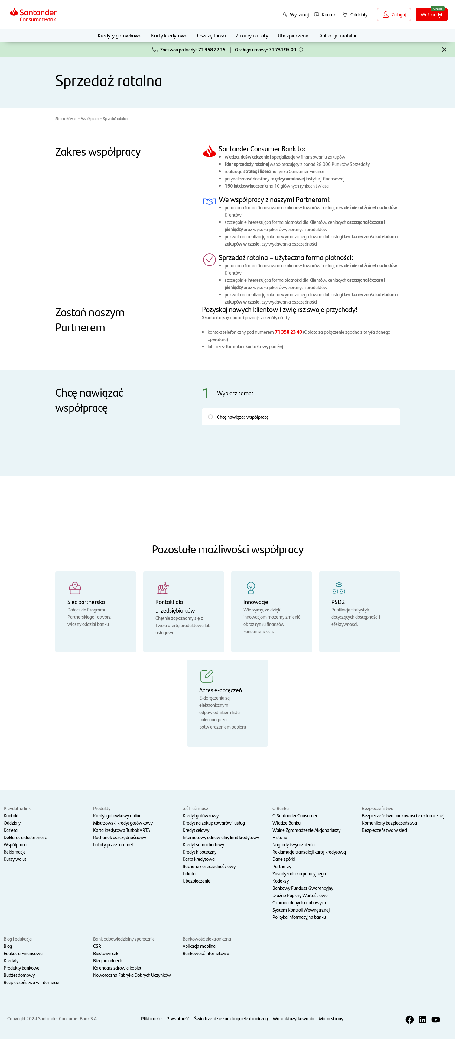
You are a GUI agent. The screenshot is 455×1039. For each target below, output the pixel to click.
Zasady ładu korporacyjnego (299, 873)
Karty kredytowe (169, 35)
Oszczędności (211, 35)
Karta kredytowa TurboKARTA (121, 829)
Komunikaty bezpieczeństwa (389, 822)
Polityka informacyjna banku (299, 916)
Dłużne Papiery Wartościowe (300, 895)
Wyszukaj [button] (296, 14)
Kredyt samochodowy (203, 844)
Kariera (11, 829)
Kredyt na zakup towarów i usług (214, 822)
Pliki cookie (151, 1018)
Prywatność (178, 1018)
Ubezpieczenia (294, 35)
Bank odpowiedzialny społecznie (124, 938)
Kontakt (11, 815)
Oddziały (12, 822)
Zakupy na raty (252, 35)
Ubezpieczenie (196, 880)
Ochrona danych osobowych (299, 902)
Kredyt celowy (196, 829)
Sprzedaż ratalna (115, 118)
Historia (279, 837)
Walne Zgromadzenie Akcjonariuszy (306, 829)
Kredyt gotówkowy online (117, 815)
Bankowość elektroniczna (207, 938)
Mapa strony (331, 1018)
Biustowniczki (106, 953)
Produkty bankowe (22, 967)
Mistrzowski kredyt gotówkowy (123, 822)
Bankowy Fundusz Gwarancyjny (302, 887)
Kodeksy (280, 880)
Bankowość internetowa (206, 953)
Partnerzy (281, 866)
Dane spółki (283, 858)
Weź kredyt (434, 14)
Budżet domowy (19, 974)
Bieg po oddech (107, 960)
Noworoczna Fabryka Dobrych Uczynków (132, 974)
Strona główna (65, 118)
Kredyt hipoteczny (199, 851)
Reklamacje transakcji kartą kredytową (309, 851)
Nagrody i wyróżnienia (293, 844)
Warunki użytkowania (293, 1018)
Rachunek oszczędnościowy (119, 837)
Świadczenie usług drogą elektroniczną (231, 1018)
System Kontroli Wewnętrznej (301, 909)
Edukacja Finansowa (23, 953)
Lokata (189, 873)
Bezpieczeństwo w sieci (384, 829)
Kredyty (11, 960)
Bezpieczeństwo (377, 808)
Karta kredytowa (199, 858)
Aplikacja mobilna (338, 35)
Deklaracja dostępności (25, 837)
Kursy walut (15, 858)
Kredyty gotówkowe (119, 35)
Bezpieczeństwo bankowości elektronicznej (403, 815)
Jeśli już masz (195, 808)
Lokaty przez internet (113, 844)
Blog (8, 945)
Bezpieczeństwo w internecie (31, 982)
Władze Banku (286, 822)
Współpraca (90, 118)
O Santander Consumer (294, 815)
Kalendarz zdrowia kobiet (117, 967)
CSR (97, 945)
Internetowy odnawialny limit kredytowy (221, 837)
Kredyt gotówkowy (201, 815)
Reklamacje (15, 851)
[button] (300, 49)
